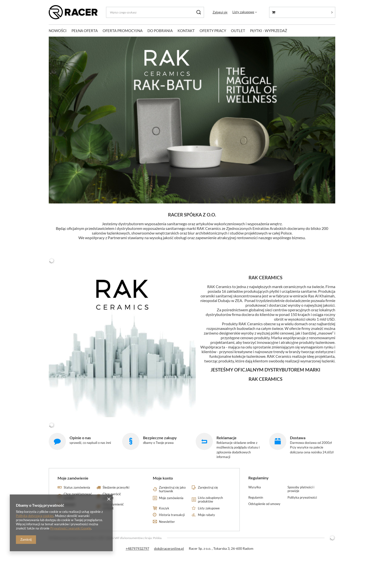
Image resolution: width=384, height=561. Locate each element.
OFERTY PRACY (213, 30)
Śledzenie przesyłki (116, 487)
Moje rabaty (206, 515)
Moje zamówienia (171, 498)
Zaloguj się (220, 12)
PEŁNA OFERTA (85, 30)
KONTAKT (186, 30)
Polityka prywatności (302, 497)
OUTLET (238, 30)
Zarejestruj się (208, 487)
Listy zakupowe (243, 12)
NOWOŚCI (58, 30)
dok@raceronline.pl (169, 548)
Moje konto (163, 478)
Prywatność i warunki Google (70, 528)
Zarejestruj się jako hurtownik (172, 489)
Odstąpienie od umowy (264, 504)
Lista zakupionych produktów (210, 500)
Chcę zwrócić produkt (112, 496)
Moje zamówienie (73, 478)
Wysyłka (254, 487)
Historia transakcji (172, 515)
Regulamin (255, 497)
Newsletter (167, 522)
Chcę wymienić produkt (113, 506)
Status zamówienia (77, 487)
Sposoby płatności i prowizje (301, 489)
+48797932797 (137, 548)
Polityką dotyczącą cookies (35, 516)
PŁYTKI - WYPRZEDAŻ (268, 30)
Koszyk (164, 508)
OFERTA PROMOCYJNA (123, 30)
